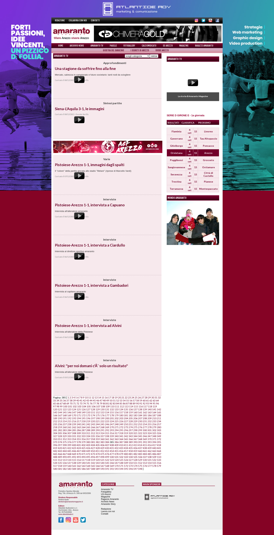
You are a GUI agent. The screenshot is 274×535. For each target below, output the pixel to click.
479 (121, 453)
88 (130, 403)
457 (126, 451)
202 (116, 418)
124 (74, 409)
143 (55, 412)
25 (136, 397)
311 (88, 433)
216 (74, 421)
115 (136, 406)
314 (102, 433)
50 (111, 400)
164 (154, 412)
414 (140, 445)
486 (154, 453)
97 (54, 406)
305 (60, 433)
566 (98, 465)
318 (121, 433)
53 (121, 400)
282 (60, 430)
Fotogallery (129, 45)
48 (104, 400)
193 (74, 418)
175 (98, 415)
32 (159, 397)
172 (83, 415)
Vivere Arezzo (162, 50)
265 (88, 427)
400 (74, 445)
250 (126, 424)
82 (111, 403)
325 (154, 433)
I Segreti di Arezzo (140, 50)
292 (107, 430)
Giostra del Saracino (113, 50)
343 (131, 436)
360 (102, 439)
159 (131, 412)
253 (140, 424)
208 (145, 418)
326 (159, 433)
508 (149, 456)
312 (93, 433)
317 (116, 433)
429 (102, 448)
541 (88, 462)
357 (88, 439)
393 (149, 442)
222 (102, 421)
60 (144, 400)
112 (122, 406)
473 (93, 453)
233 (154, 421)
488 (55, 456)
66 (57, 403)
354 (74, 439)
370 (149, 439)
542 (93, 462)
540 (83, 462)
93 (147, 403)
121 (60, 409)
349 (159, 436)
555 (154, 462)
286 (79, 430)
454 (112, 451)
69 (67, 403)
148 (79, 412)
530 (145, 459)
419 (55, 448)
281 (55, 430)
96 (157, 403)
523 (112, 459)
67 (61, 403)
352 (65, 439)
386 (116, 442)
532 (154, 459)
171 (79, 415)
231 (145, 421)
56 (130, 400)
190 (60, 418)
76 (91, 403)
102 (75, 406)
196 (88, 418)
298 (135, 430)
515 (74, 459)
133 (116, 409)
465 (55, 453)
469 (74, 453)
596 (131, 468)
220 (93, 421)
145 (65, 412)
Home (60, 45)
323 (145, 433)
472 (88, 453)
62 (150, 400)
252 (135, 424)
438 (145, 448)
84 (117, 403)
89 (134, 403)
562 (79, 465)
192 (69, 418)
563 (83, 465)
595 (126, 468)
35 (61, 400)
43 (87, 400)
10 (86, 397)
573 (131, 465)
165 (159, 412)
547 (116, 462)
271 (116, 427)
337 (102, 436)
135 (126, 409)
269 (107, 427)
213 (60, 421)
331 (74, 436)
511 (55, 459)
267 (98, 427)
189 (55, 418)
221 (98, 421)
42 (84, 400)
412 (131, 445)
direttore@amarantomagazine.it (70, 502)
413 (135, 445)
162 (145, 412)
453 (107, 451)
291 (102, 430)
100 (65, 406)
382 (98, 442)
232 (149, 421)
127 (88, 409)
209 (149, 418)
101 (70, 406)
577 (149, 465)
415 (145, 445)
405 (98, 445)
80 (104, 403)
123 (69, 409)
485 (149, 453)
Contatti (95, 20)
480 (126, 453)
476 (107, 453)
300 (145, 430)
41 (81, 400)
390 (135, 442)
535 (60, 462)
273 (126, 427)
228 (131, 421)
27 (142, 397)
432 (116, 448)
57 (134, 400)
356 (83, 439)
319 (126, 433)
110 (112, 406)
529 (140, 459)
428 (98, 448)
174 (93, 415)
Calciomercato (149, 45)
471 (83, 453)
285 (74, 430)
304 (55, 433)
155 (112, 412)
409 (116, 445)
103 (79, 406)
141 (154, 409)
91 (140, 403)
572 (126, 465)
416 (149, 445)
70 (71, 403)
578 (154, 465)
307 (69, 433)
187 (154, 415)
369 (145, 439)
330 (69, 436)
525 (121, 459)
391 (140, 442)
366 (131, 439)
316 (112, 433)
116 (141, 406)
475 (102, 453)
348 (154, 436)
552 (140, 462)
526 (126, 459)
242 (88, 424)
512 (60, 459)
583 (69, 468)
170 (74, 415)
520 (98, 459)
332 (79, 436)
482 (135, 453)
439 (149, 448)
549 (126, 462)
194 (79, 418)
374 (60, 442)
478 (116, 453)
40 (77, 400)
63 (154, 400)
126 (83, 409)
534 (55, 462)
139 (145, 409)
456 (121, 451)
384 (107, 442)
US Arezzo (106, 494)
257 (159, 424)
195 (83, 418)
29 (149, 397)
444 (65, 451)
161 (140, 412)
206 (135, 418)
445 (69, 451)
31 (156, 397)
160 (135, 412)
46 (97, 400)
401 (79, 445)
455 (116, 451)
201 (112, 418)
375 (65, 442)
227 (126, 421)
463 (154, 451)
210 (154, 418)
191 (65, 418)
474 (98, 453)
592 (112, 468)
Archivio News (77, 45)
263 (79, 427)
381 (93, 442)
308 (74, 433)
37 (67, 400)
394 (154, 442)
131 (107, 409)
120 (55, 409)
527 (131, 459)
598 (140, 468)
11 (89, 397)
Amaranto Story (108, 504)
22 (126, 397)
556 (159, 462)
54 (124, 400)
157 (121, 412)
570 (116, 465)
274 (131, 427)
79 (101, 403)
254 (145, 424)
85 (121, 403)
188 (159, 415)
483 (140, 453)
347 (149, 436)
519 (93, 459)
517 (83, 459)
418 (159, 445)
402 (83, 445)
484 (145, 453)
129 (98, 409)
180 (121, 415)
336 (98, 436)
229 (135, 421)
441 (159, 448)
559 (65, 465)
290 (98, 430)
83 (114, 403)
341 (121, 436)
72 (77, 403)
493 (79, 456)
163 (149, 412)
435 (131, 448)
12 (93, 397)
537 (69, 462)
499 (107, 456)
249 (121, 424)
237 (65, 424)
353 (69, 439)
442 (55, 451)
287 (83, 430)
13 (96, 397)
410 (121, 445)
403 (88, 445)
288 (88, 430)
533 (159, 459)
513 (65, 459)
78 (97, 403)
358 (93, 439)
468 (69, 453)
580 (55, 468)
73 (81, 403)
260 (65, 427)
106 (93, 406)
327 (55, 436)
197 (93, 418)
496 (93, 456)
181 (126, 415)
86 (124, 403)
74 (84, 403)
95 (154, 403)
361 (107, 439)
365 (126, 439)
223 (107, 421)
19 (116, 397)
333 (83, 436)
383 (102, 442)
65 (54, 403)
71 (74, 403)
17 (109, 397)
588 (93, 468)
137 (135, 409)
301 (149, 430)
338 (107, 436)
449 (88, 451)
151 (93, 412)
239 (74, 424)
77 (94, 403)
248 (116, 424)
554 (149, 462)
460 (140, 451)
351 (60, 439)
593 (116, 468)
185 (145, 415)
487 (159, 453)
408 (112, 445)
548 (121, 462)
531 (149, 459)
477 (112, 453)
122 (65, 409)
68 (64, 403)
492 (74, 456)
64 (157, 400)
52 (117, 400)
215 (69, 421)
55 (127, 400)
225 (116, 421)
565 (93, 465)
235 (55, 424)
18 (112, 397)
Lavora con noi (108, 511)
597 (135, 468)
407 (107, 445)
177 (107, 415)
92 (144, 403)
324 (149, 433)
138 (140, 409)
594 (121, 468)
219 (88, 421)
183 (135, 415)
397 (60, 445)
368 (140, 439)
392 (145, 442)
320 (131, 433)
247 (112, 424)
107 (98, 406)
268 (102, 427)
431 (112, 448)
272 (121, 427)
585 (79, 468)
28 (146, 397)
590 (102, 468)
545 (107, 462)
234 (159, 421)
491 (69, 456)
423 (74, 448)
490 (65, 456)
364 (121, 439)
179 (116, 415)
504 (131, 456)
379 (83, 442)
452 (102, 451)
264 (83, 427)
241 (83, 424)
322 (140, 433)
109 (108, 406)
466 (60, 453)
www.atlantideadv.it (65, 514)
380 (88, 442)
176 (102, 415)
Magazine (183, 45)
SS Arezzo (168, 45)
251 (131, 424)
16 (106, 397)
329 (65, 436)
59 (140, 400)
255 (149, 424)
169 (69, 415)
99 (61, 406)
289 (93, 430)
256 (154, 424)
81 (107, 403)
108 (103, 406)
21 (122, 397)
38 (71, 400)
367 (135, 439)
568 (107, 465)
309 (79, 433)
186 (149, 415)
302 (154, 430)
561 (74, 465)
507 (145, 456)
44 (91, 400)
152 (98, 412)
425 (83, 448)
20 (119, 397)
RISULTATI (173, 122)
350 (55, 439)
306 (65, 433)
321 (135, 433)
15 (103, 397)
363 (116, 439)
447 (79, 451)
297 (131, 430)
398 (65, 445)
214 (65, 421)
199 (102, 418)
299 (140, 430)
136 (131, 409)
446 (74, 451)
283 (65, 430)
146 (69, 412)
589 (98, 468)
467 (65, 453)
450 (93, 451)
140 (149, 409)
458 (131, 451)
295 (121, 430)
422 (69, 448)
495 (88, 456)
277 (145, 427)
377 (74, 442)
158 (126, 412)
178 (112, 415)
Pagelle (113, 45)
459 (135, 451)
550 (131, 462)
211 (159, 418)
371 (154, 439)
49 (107, 400)
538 (74, 462)
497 (98, 456)
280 (159, 427)
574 (135, 465)
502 (121, 456)
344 (135, 436)
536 (65, 462)
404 (93, 445)
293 (112, 430)
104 (84, 406)
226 (121, 421)
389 (131, 442)
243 (93, 424)
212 (55, 421)
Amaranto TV (97, 45)
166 (55, 415)
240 (79, 424)
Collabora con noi (78, 20)
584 (74, 468)
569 (112, 465)
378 (79, 442)
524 (116, 459)
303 (159, 430)
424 (79, 448)
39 (74, 400)
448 (83, 451)
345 (140, 436)
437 (140, 448)
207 (140, 418)
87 (127, 403)
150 (88, 412)
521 (102, 459)
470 (79, 453)
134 (121, 409)
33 (54, 400)
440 (154, 448)
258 (55, 427)
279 (154, 427)
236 (60, 424)
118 (150, 406)
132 (112, 409)
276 (140, 427)
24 (132, 397)
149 (83, 412)
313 (98, 433)
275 (135, 427)
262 (74, 427)
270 (112, 427)
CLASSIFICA (187, 122)
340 (116, 436)
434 (126, 448)
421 (65, 448)
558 (60, 465)
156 (116, 412)
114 (131, 406)
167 (60, 415)
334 (88, 436)
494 (83, 456)
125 (79, 409)
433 (121, 448)
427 (93, 448)
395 (159, 442)
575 (140, 465)
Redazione (60, 20)
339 (112, 436)
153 (102, 412)
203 (121, 418)
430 (107, 448)
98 (57, 406)
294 (116, 430)
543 (98, 462)
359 (98, 439)
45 (94, 400)
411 (126, 445)
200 (107, 418)
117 (145, 406)
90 (137, 403)
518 (88, 459)
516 (79, 459)
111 (117, 406)
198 (98, 418)
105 (89, 406)
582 (65, 468)
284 (69, 430)
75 (87, 403)
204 (126, 418)
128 (93, 409)
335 (93, 436)
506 (140, 456)
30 (152, 397)
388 (126, 442)
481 (131, 453)
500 (112, 456)
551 (135, 462)
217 (79, 421)
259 (60, 427)
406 (102, 445)
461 (145, 451)
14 (99, 397)
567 (102, 465)
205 (131, 418)
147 (74, 412)
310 (83, 433)
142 (159, 409)
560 (69, 465)
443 (60, 451)
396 (55, 445)
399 (69, 445)
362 (112, 439)
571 (121, 465)
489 (60, 456)
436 (135, 448)
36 (64, 400)
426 (88, 448)
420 (60, 448)
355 (79, 439)
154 (107, 412)
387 (121, 442)
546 (112, 462)
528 (135, 459)
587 (88, 468)
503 (126, 456)
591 (107, 468)
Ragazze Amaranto (204, 45)
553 (145, 462)
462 (149, 451)
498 (102, 456)
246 (107, 424)
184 (140, 415)
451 (98, 451)
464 (159, 451)
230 (140, 421)
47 (101, 400)
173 (88, 415)
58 (137, 400)
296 (126, 430)
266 (93, 427)
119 (155, 406)
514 (69, 459)
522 (107, 459)
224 (112, 421)
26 (139, 397)
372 (159, 439)
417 (154, 445)
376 (69, 442)
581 (60, 468)
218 (83, 421)
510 (159, 456)
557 (55, 465)
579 (159, 465)
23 (129, 397)
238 (69, 424)
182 (131, 415)
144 (60, 412)
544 (102, 462)
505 (135, 456)
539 (79, 462)
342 (126, 436)
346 (145, 436)
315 (107, 433)
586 (83, 468)
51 (114, 400)
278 (149, 427)
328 (60, 436)
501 (116, 456)
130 (102, 409)
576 (145, 465)
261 (69, 427)
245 (102, 424)
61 (147, 400)
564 (88, 465)
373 (55, 442)
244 (98, 424)
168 (65, 415)
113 (126, 406)
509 (154, 456)
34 (57, 400)
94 (150, 403)
